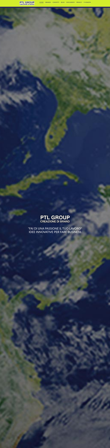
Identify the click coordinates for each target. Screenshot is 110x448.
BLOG (63, 2)
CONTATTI (56, 2)
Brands (48, 2)
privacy (79, 2)
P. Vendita (87, 2)
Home (41, 2)
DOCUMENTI (70, 2)
